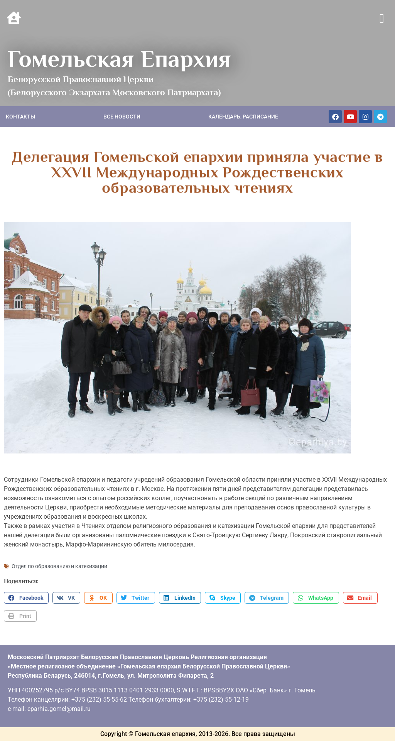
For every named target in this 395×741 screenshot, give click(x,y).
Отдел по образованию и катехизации (59, 566)
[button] (381, 19)
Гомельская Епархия (119, 58)
